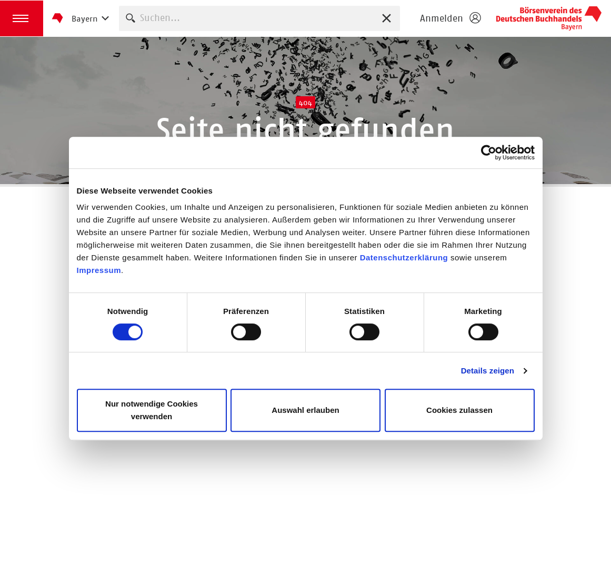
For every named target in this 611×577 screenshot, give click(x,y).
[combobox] (259, 18)
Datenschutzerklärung (404, 257)
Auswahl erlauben (305, 410)
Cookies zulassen (459, 410)
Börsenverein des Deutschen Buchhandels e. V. (549, 18)
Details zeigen (487, 370)
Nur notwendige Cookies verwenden (151, 410)
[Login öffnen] (450, 18)
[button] (21, 18)
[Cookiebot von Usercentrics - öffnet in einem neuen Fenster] (489, 152)
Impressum (99, 270)
